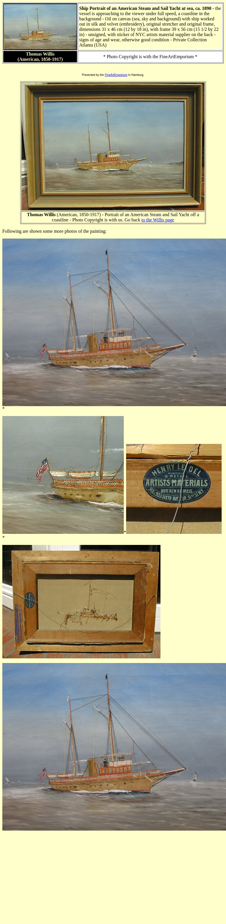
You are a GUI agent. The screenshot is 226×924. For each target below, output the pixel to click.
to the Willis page (158, 219)
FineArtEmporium (116, 75)
